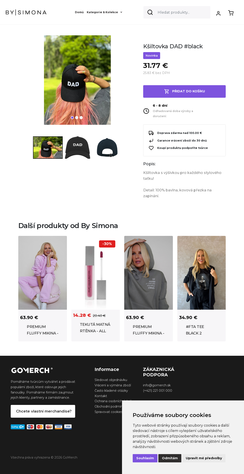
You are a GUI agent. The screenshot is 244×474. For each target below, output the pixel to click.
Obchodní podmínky (110, 406)
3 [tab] (81, 117)
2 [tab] (76, 117)
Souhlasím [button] (145, 458)
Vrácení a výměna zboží (113, 385)
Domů (79, 12)
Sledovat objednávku (111, 380)
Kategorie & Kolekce (104, 12)
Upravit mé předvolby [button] (204, 458)
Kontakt (101, 396)
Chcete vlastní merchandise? (44, 411)
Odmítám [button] (170, 458)
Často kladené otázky (111, 391)
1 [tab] (72, 117)
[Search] (176, 12)
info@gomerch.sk (157, 385)
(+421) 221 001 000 (157, 391)
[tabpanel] (77, 81)
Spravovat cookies (109, 412)
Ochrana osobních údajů (113, 401)
